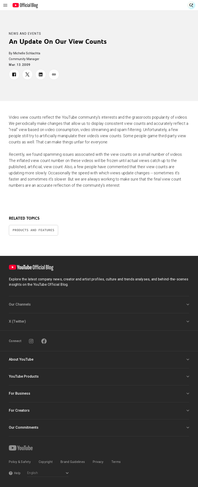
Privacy (98, 462)
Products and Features (33, 230)
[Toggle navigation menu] (5, 5)
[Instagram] (31, 341)
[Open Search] (191, 5)
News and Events (25, 33)
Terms (116, 462)
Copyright (46, 462)
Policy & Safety (20, 462)
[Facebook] (44, 341)
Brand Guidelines (73, 462)
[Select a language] (48, 473)
